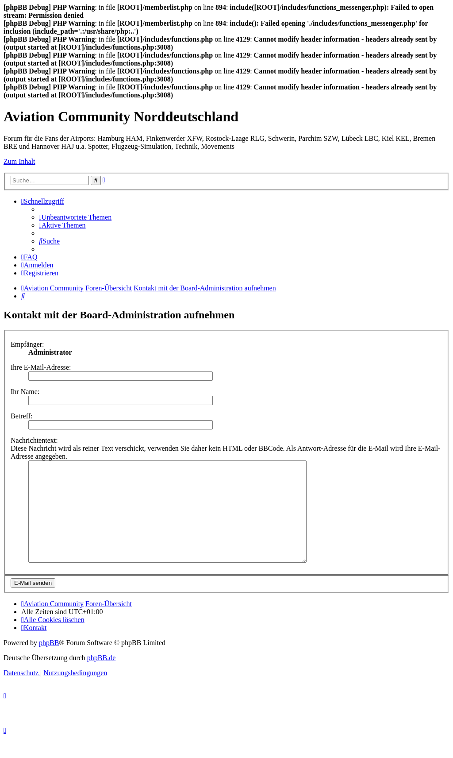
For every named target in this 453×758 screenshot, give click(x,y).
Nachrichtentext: (34, 440)
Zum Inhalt (19, 161)
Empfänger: (27, 344)
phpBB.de (101, 677)
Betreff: (21, 416)
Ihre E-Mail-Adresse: (41, 367)
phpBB (49, 662)
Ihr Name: (25, 391)
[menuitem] (75, 217)
